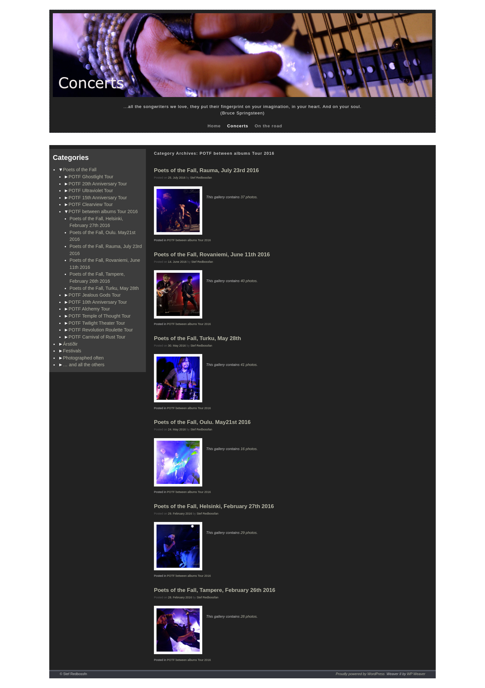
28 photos (249, 616)
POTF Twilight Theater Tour (97, 323)
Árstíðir (70, 344)
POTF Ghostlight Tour (91, 176)
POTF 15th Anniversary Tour (98, 197)
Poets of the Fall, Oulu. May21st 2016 (202, 422)
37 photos (249, 197)
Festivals (72, 350)
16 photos (249, 449)
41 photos (249, 365)
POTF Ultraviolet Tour (91, 190)
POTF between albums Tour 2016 (103, 211)
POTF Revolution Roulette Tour (101, 329)
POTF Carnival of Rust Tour (97, 336)
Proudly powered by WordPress (360, 674)
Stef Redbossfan (201, 177)
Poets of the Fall (80, 169)
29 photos (249, 533)
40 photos (249, 281)
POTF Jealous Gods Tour (95, 295)
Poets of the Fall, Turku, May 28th (104, 288)
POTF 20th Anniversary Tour (98, 183)
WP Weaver (416, 674)
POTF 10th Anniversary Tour (98, 302)
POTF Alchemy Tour (89, 308)
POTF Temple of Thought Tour (100, 316)
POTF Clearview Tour (91, 204)
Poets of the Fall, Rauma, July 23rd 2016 (206, 170)
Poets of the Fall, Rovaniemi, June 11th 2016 (212, 254)
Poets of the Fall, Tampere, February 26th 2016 (214, 590)
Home (214, 125)
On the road (268, 125)
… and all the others (84, 364)
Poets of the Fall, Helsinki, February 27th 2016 (214, 506)
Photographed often (83, 357)
